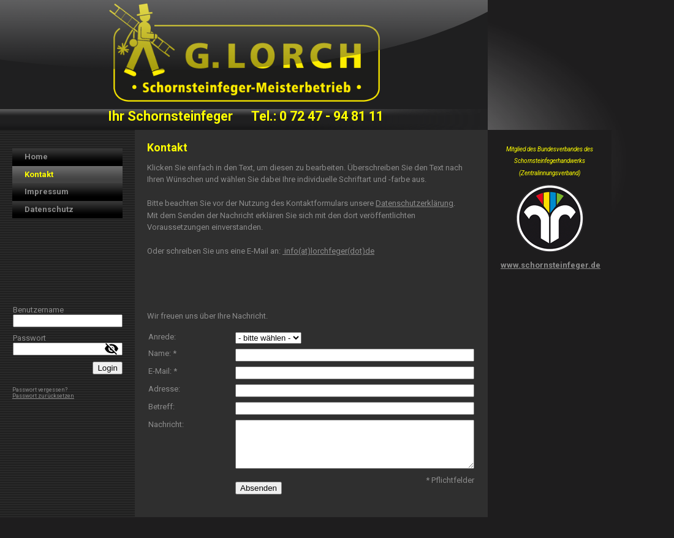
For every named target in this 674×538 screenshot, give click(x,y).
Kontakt (39, 174)
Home (36, 156)
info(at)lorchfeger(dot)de (328, 251)
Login (107, 368)
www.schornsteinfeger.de (550, 265)
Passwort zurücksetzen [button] (43, 396)
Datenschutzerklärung (414, 203)
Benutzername (38, 309)
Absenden (258, 488)
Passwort (29, 338)
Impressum (47, 191)
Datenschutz (49, 209)
